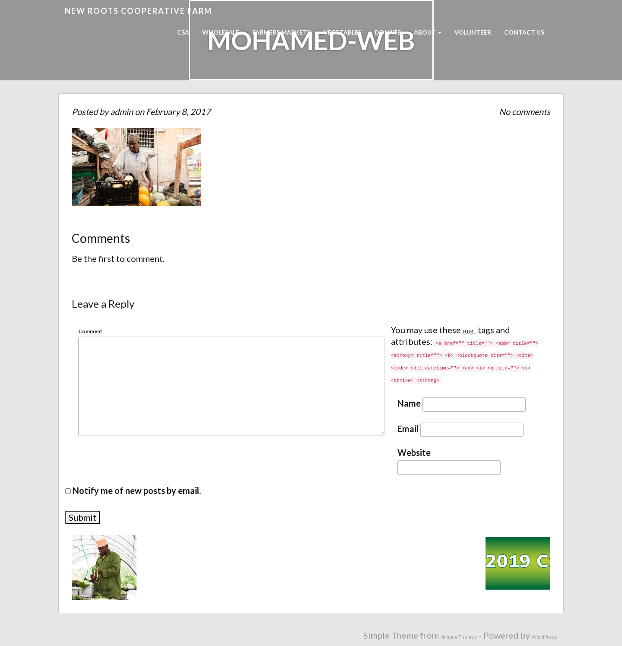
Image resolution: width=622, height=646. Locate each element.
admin (121, 111)
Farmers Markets (281, 32)
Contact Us (524, 32)
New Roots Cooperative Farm (139, 11)
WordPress (544, 637)
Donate (387, 32)
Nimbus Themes (459, 637)
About (427, 32)
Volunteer (472, 32)
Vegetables (343, 32)
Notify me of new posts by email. (137, 490)
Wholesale (220, 32)
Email (408, 429)
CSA (183, 32)
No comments (524, 111)
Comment (90, 331)
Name (409, 403)
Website (414, 453)
